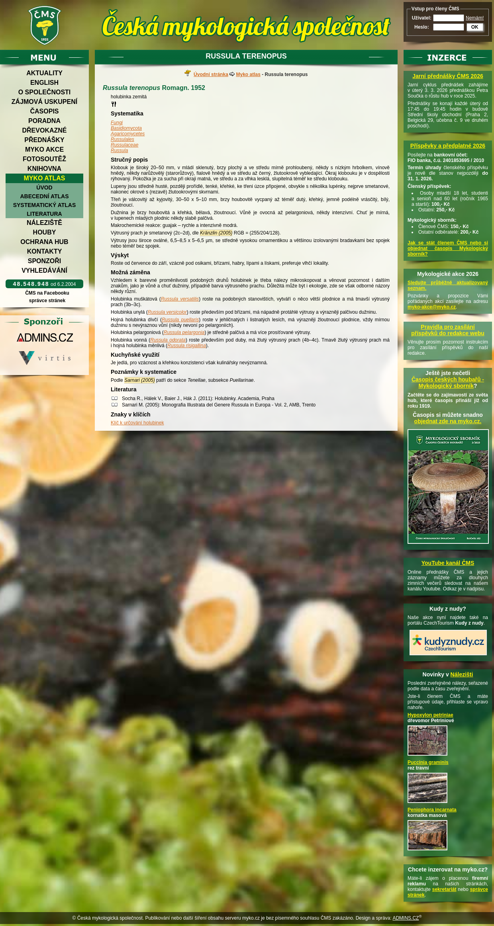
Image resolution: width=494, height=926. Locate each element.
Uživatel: (421, 18)
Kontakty (44, 251)
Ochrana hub (44, 241)
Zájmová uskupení (44, 101)
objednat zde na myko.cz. (448, 421)
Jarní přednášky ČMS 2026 (447, 76)
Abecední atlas (44, 196)
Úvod (44, 187)
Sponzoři (44, 261)
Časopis (44, 111)
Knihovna (44, 168)
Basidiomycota (126, 128)
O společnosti (44, 92)
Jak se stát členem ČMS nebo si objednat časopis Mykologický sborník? (448, 248)
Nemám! (475, 18)
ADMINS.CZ (405, 918)
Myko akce (44, 149)
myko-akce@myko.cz (432, 307)
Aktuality (44, 73)
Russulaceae (124, 145)
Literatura (44, 214)
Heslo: (421, 27)
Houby (44, 232)
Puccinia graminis (428, 762)
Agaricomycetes (128, 134)
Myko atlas (44, 178)
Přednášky (44, 140)
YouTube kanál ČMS (447, 563)
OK (474, 27)
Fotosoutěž (44, 159)
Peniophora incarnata (432, 810)
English (44, 82)
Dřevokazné (44, 130)
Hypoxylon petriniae (430, 715)
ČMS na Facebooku (47, 293)
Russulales (122, 139)
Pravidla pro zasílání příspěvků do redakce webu (447, 330)
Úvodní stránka (211, 74)
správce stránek (47, 300)
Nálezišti (462, 674)
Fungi (117, 122)
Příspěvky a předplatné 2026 (447, 146)
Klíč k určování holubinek (137, 423)
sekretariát (444, 889)
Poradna (44, 120)
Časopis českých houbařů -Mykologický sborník (448, 382)
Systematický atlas (44, 205)
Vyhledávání (44, 270)
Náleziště (44, 222)
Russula (119, 150)
